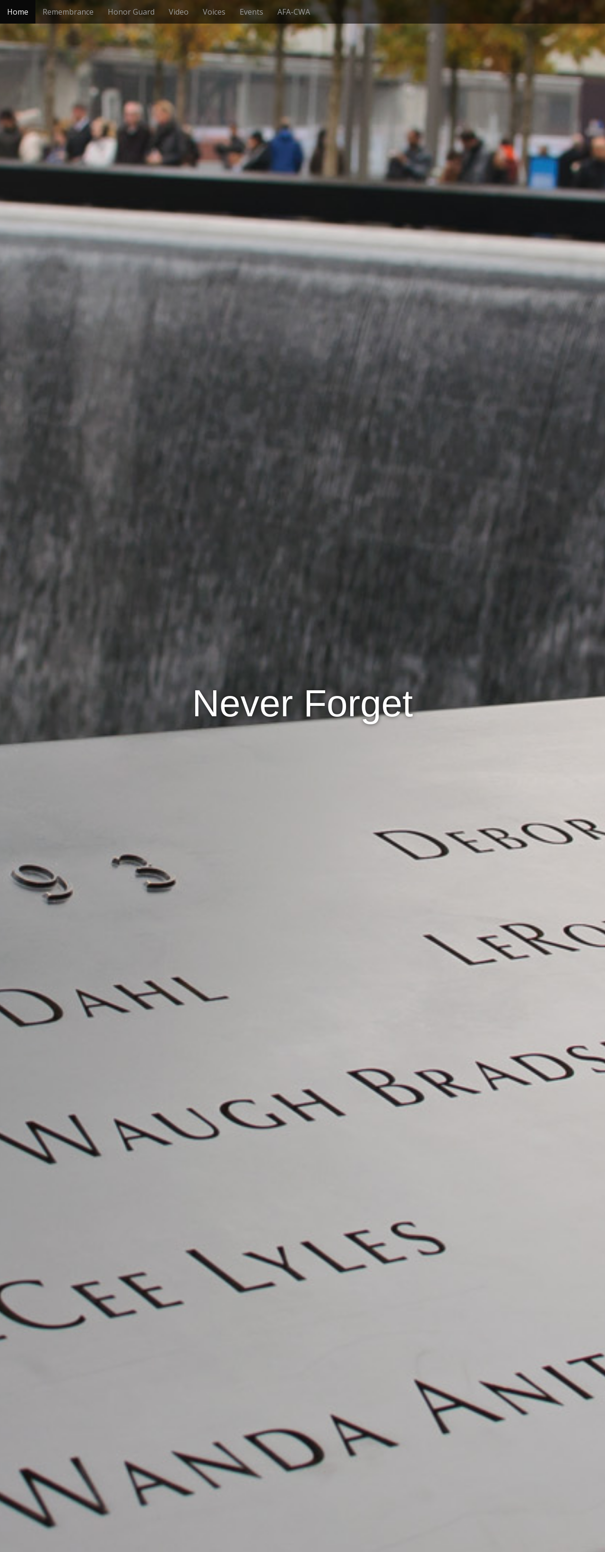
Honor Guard (131, 12)
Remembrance (68, 12)
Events (251, 12)
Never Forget (302, 703)
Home (17, 12)
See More (302, 864)
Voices (214, 12)
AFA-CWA (293, 12)
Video (179, 12)
